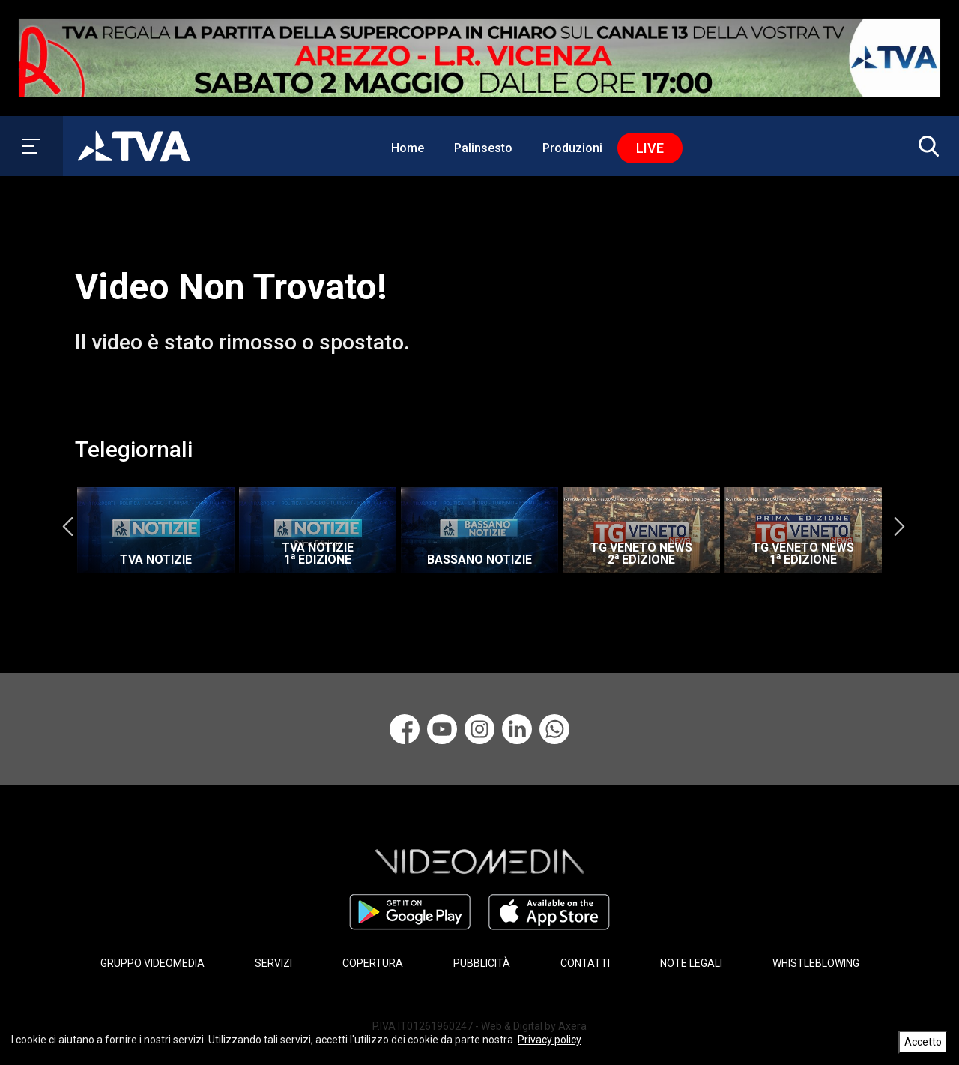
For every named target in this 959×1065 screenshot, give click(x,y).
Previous (67, 527)
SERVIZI (273, 963)
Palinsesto (483, 148)
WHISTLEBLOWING (815, 963)
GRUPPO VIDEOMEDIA (152, 963)
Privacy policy (549, 1040)
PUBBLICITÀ (481, 963)
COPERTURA (372, 963)
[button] (925, 146)
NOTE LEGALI (691, 963)
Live (650, 148)
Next (899, 527)
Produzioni (572, 148)
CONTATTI (585, 963)
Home (407, 148)
